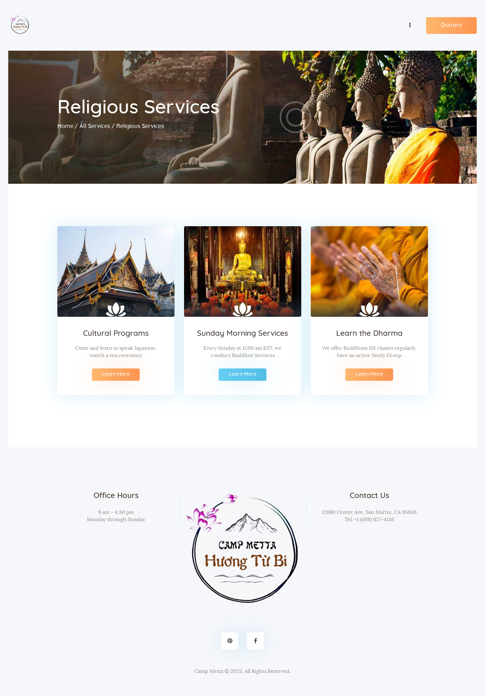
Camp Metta (209, 671)
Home (65, 126)
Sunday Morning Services (242, 333)
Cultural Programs (116, 333)
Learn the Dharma (369, 333)
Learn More (116, 373)
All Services (95, 126)
